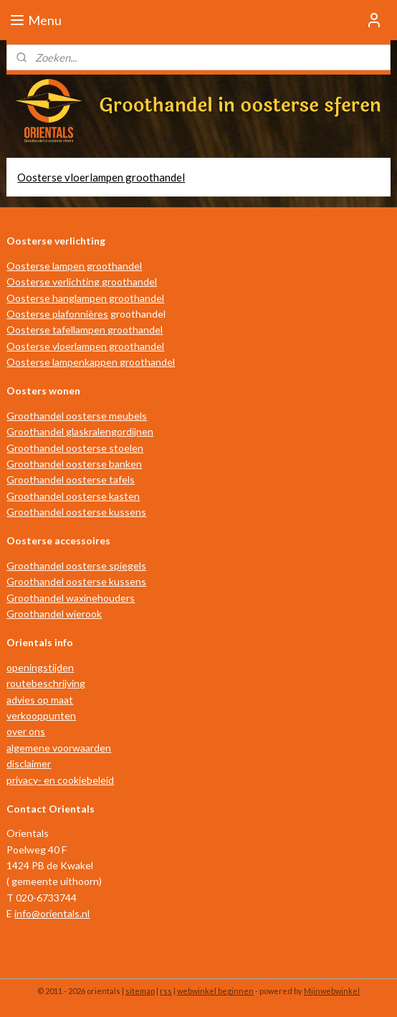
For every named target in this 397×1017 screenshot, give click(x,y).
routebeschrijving (45, 683)
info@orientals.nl (52, 913)
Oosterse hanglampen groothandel (85, 298)
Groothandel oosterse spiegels (76, 565)
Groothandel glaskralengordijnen (79, 431)
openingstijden (40, 667)
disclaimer (28, 763)
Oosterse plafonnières (57, 314)
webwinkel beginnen (215, 990)
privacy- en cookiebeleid (60, 780)
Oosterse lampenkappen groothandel (90, 362)
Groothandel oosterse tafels (70, 479)
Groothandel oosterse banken (74, 464)
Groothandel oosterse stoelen (74, 448)
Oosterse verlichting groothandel (81, 281)
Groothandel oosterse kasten (73, 496)
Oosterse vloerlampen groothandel (101, 177)
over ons (25, 731)
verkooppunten (41, 715)
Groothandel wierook (54, 613)
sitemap (140, 990)
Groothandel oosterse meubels (76, 416)
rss (166, 990)
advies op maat (39, 700)
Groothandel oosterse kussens (76, 512)
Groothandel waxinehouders (70, 598)
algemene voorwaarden (58, 748)
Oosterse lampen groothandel (74, 266)
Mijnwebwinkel (332, 990)
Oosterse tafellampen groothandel (84, 329)
